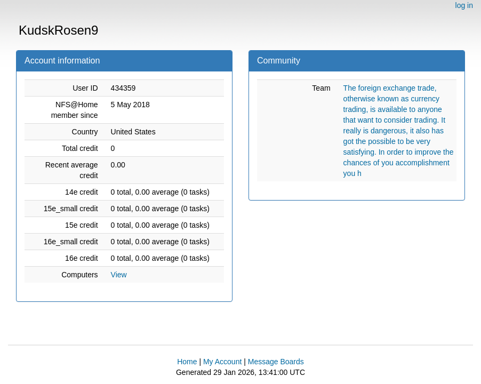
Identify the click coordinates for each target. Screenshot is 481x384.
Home (187, 361)
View (119, 274)
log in (464, 5)
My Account (222, 361)
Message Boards (276, 361)
